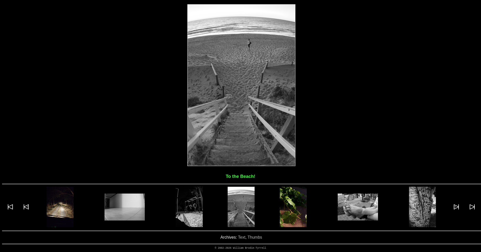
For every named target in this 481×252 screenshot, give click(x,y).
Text (241, 237)
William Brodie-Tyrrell (249, 248)
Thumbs (255, 237)
